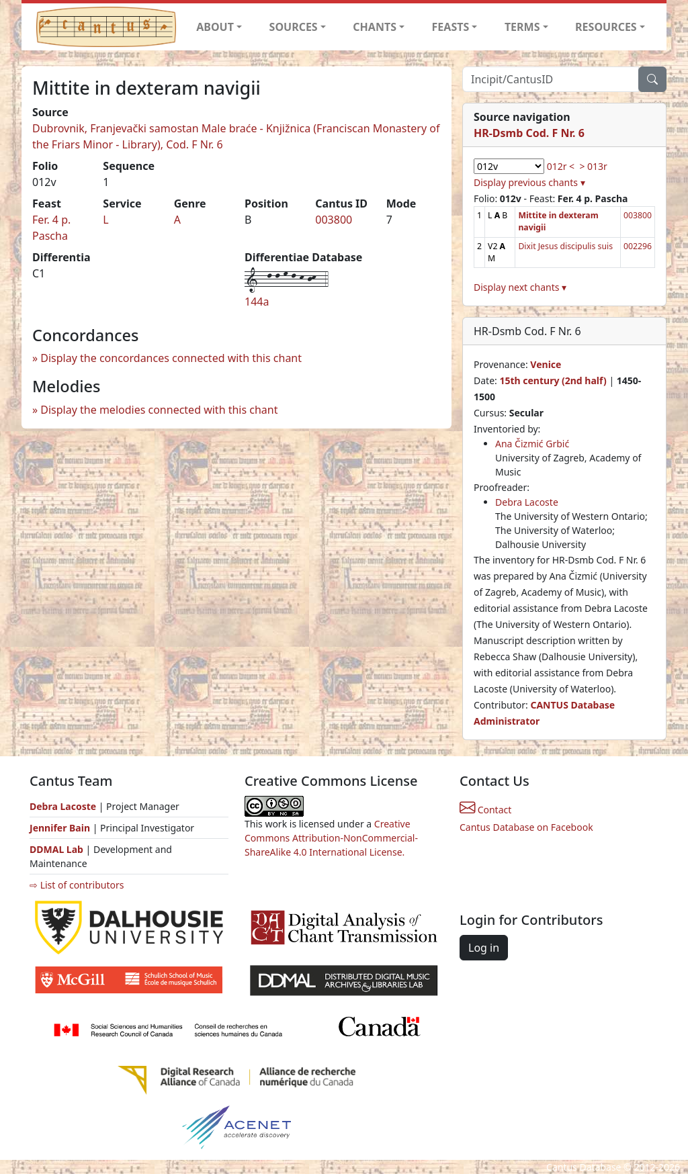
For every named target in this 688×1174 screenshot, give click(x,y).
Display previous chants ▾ (529, 182)
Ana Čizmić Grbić (532, 443)
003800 (333, 219)
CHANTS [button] (374, 26)
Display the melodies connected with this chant (158, 409)
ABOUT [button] (215, 26)
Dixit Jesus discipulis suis (565, 246)
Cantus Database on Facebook (526, 827)
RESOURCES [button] (606, 26)
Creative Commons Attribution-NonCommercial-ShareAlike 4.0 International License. (331, 837)
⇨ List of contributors (77, 884)
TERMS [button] (522, 26)
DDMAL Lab (56, 849)
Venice (545, 364)
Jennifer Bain (61, 827)
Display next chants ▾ (520, 287)
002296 (638, 246)
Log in (483, 947)
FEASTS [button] (451, 26)
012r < (560, 166)
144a (257, 301)
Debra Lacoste (526, 502)
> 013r (593, 166)
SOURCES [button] (293, 26)
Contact (485, 809)
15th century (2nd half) (552, 380)
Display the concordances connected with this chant (171, 358)
